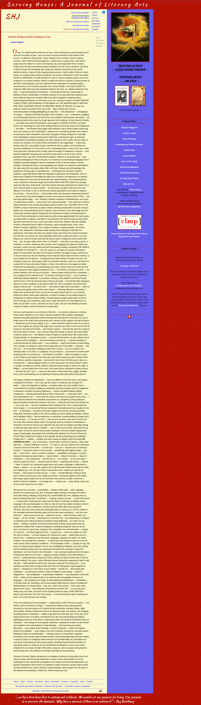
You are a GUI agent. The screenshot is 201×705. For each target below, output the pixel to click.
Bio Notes (96, 21)
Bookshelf (96, 24)
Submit (95, 29)
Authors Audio (129, 133)
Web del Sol (128, 184)
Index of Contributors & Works (77, 22)
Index (82, 681)
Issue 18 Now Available (80, 13)
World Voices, (135, 190)
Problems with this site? (53, 686)
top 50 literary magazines (129, 207)
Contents (96, 26)
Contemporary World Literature (129, 144)
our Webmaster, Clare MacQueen (129, 286)
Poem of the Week (129, 161)
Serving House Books (80, 29)
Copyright (74, 681)
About (95, 15)
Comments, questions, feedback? (77, 686)
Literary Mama (129, 156)
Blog (47, 681)
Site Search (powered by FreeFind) (28, 686)
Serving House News (81, 25)
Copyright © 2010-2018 (129, 266)
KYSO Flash (129, 150)
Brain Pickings (129, 139)
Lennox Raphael (17, 42)
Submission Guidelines (128, 305)
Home (95, 12)
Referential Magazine (129, 167)
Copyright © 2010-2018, (50, 691)
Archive (95, 18)
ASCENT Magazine (129, 128)
